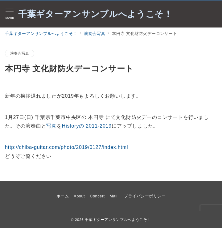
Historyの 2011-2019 (87, 126)
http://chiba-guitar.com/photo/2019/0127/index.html (66, 147)
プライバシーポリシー (145, 196)
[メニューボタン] (9, 14)
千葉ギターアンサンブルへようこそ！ (95, 14)
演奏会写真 (19, 53)
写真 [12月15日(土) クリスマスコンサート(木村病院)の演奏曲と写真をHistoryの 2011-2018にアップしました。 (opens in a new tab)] (51, 126)
